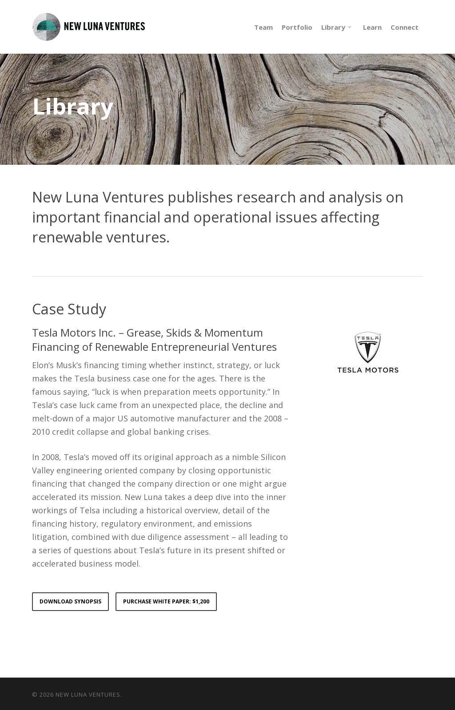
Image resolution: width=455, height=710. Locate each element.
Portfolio (297, 27)
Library (336, 26)
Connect (405, 27)
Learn (372, 27)
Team (263, 27)
